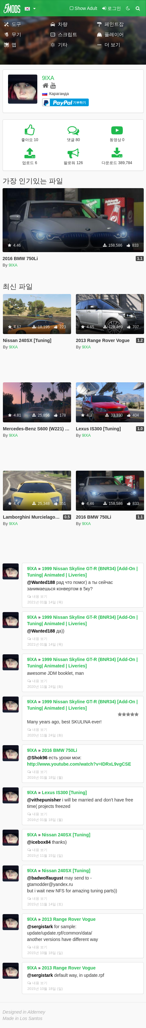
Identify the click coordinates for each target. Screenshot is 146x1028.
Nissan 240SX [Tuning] (66, 834)
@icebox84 (39, 842)
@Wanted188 (41, 582)
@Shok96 (37, 757)
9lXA (48, 78)
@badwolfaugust (45, 878)
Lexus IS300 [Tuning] (64, 792)
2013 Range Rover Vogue (69, 919)
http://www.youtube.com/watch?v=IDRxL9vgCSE (79, 764)
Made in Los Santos (22, 1018)
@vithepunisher (44, 799)
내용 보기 (37, 596)
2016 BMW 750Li (59, 750)
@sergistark (40, 926)
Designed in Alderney (24, 1012)
